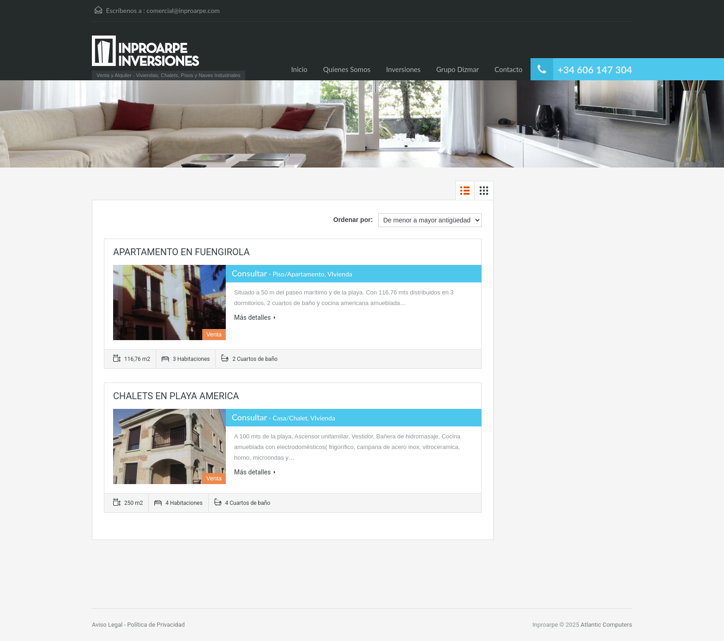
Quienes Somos (346, 69)
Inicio (299, 69)
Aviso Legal (108, 624)
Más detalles (255, 317)
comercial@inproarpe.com (183, 10)
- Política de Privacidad (154, 624)
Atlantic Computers (606, 624)
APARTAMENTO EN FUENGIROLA (181, 252)
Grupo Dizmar (457, 69)
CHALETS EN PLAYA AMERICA (176, 395)
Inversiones (403, 69)
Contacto (508, 69)
